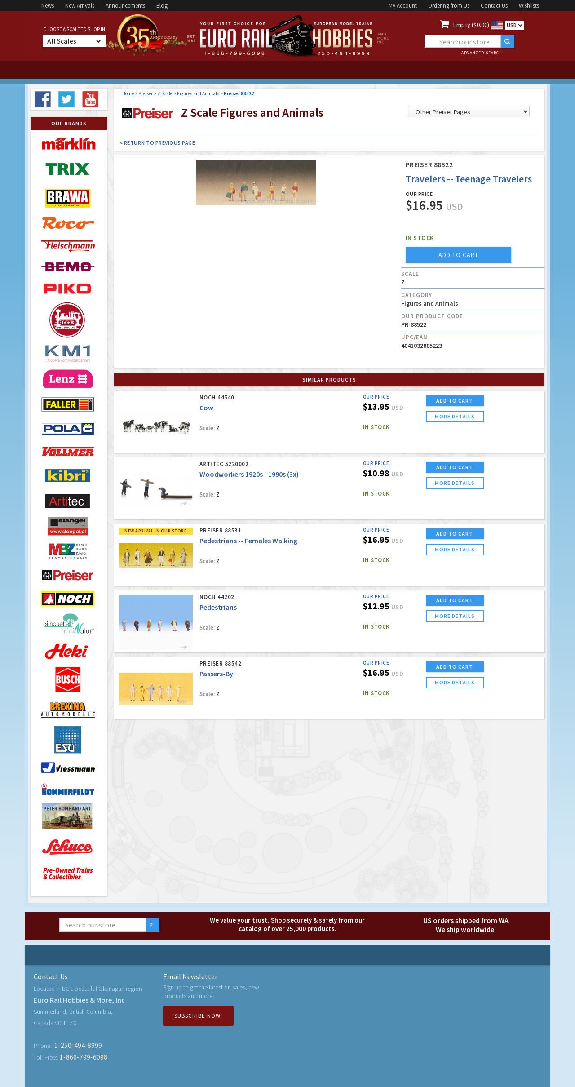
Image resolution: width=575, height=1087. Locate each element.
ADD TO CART (454, 400)
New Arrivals (79, 5)
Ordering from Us (448, 5)
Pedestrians (218, 607)
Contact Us (494, 5)
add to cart (458, 255)
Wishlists (529, 5)
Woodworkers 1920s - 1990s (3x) (249, 474)
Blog (162, 5)
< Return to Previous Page (157, 142)
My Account (403, 5)
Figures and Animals (198, 93)
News (47, 5)
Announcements (125, 5)
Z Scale (164, 93)
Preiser (145, 93)
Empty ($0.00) (471, 25)
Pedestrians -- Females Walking (248, 540)
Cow (206, 407)
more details (455, 416)
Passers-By (216, 673)
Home (128, 93)
